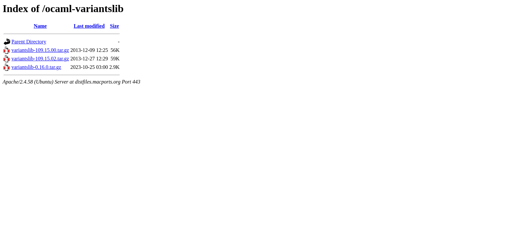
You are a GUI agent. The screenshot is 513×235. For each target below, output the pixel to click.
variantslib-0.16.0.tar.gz (36, 67)
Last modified (89, 26)
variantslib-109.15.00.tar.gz (40, 50)
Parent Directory (28, 41)
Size (114, 26)
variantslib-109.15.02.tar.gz (40, 58)
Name (40, 26)
